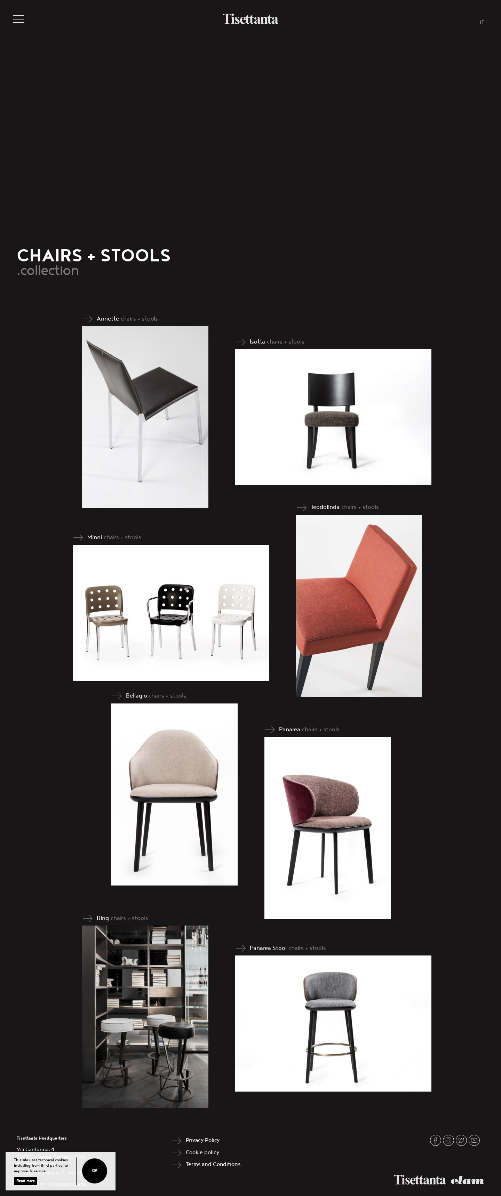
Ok (95, 1170)
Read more (25, 1181)
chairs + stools (139, 318)
